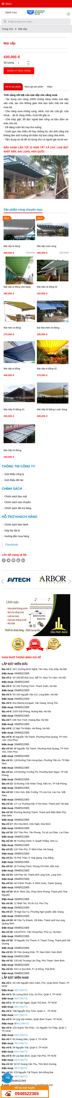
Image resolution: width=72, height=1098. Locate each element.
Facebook (11, 544)
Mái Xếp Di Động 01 (14, 409)
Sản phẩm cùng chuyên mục (23, 209)
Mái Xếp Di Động (12, 450)
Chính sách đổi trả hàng (17, 508)
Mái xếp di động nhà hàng (17, 286)
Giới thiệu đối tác (13, 480)
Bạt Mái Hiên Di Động (48, 327)
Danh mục (11, 12)
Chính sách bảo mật (15, 496)
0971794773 (20, 990)
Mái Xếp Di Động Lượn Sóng (52, 409)
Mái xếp (22, 29)
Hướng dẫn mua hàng (16, 536)
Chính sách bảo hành (16, 524)
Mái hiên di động (12, 327)
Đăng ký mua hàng (19, 70)
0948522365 (27, 1093)
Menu (8, 3)
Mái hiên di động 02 (47, 286)
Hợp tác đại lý (12, 530)
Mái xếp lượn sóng (46, 246)
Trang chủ (7, 29)
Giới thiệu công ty (14, 474)
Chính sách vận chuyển (17, 502)
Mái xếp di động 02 (47, 368)
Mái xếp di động (12, 246)
